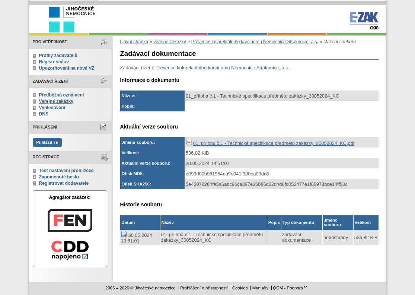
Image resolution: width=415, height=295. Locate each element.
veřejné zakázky (169, 41)
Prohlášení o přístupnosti (203, 288)
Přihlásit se (47, 142)
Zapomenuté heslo (59, 177)
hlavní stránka (134, 41)
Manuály (260, 288)
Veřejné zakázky (56, 101)
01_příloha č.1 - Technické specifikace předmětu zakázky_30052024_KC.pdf (274, 143)
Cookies (240, 288)
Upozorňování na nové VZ (67, 68)
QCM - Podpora (288, 288)
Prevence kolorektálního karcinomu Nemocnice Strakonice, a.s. (254, 41)
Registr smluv (54, 61)
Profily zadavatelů (58, 55)
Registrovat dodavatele (64, 183)
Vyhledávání (52, 107)
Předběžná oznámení (61, 95)
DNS (44, 114)
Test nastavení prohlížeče (66, 170)
